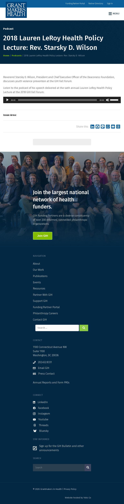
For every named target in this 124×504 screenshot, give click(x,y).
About (36, 263)
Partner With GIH (42, 294)
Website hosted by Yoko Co (78, 497)
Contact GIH (40, 319)
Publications (40, 276)
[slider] (57, 100)
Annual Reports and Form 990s (51, 382)
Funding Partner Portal (75, 3)
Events (37, 282)
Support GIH (40, 300)
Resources (39, 288)
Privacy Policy (70, 489)
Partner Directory (95, 3)
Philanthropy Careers (45, 313)
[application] (62, 100)
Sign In (110, 3)
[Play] (7, 100)
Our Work (38, 269)
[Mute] (107, 100)
